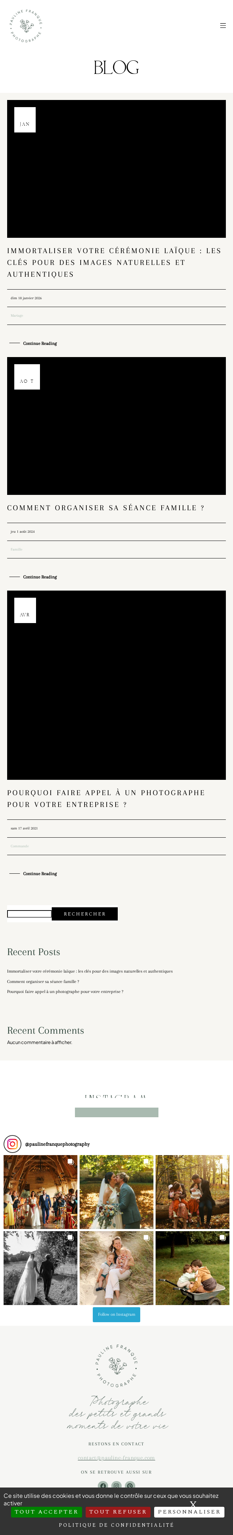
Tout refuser (118, 1512)
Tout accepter (46, 1512)
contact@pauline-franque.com (116, 1457)
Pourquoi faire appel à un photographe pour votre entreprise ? (65, 991)
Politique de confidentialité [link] (116, 1525)
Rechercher (85, 914)
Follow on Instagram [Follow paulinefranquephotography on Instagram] (116, 1314)
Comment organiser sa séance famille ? (106, 507)
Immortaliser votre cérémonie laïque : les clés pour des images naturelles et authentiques (114, 262)
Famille (16, 549)
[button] (40, 1192)
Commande (20, 846)
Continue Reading (40, 344)
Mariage (17, 315)
